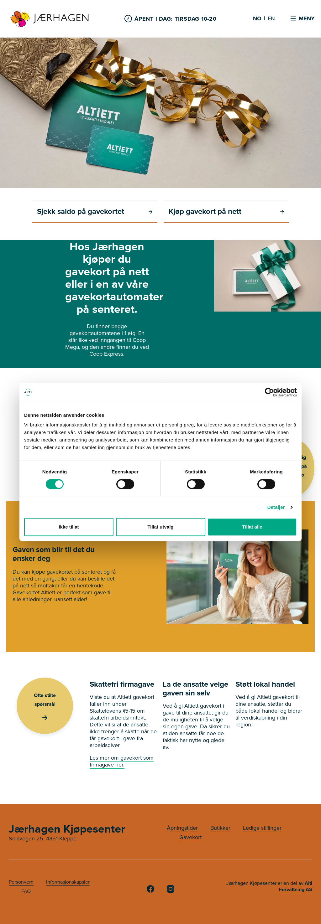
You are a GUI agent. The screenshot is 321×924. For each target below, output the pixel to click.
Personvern (21, 881)
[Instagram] (170, 891)
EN (271, 19)
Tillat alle (252, 526)
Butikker (220, 828)
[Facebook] (150, 891)
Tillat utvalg (160, 526)
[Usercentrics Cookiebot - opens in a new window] (269, 392)
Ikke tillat (69, 526)
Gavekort (190, 837)
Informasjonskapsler (68, 881)
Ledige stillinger (262, 828)
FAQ (26, 891)
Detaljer (276, 507)
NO (257, 19)
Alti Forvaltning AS (295, 886)
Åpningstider (182, 828)
